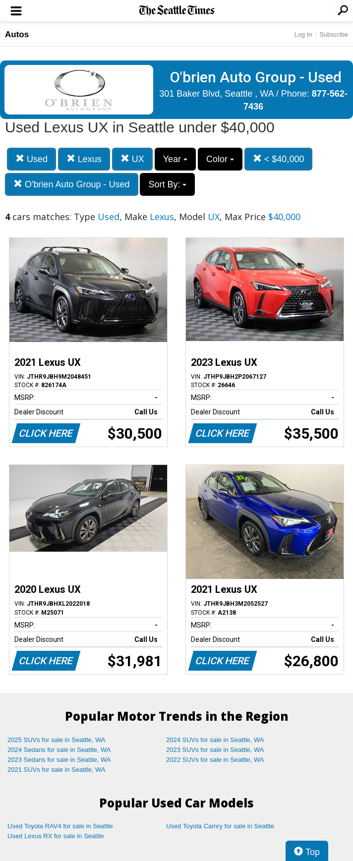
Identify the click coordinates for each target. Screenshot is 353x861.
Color (220, 159)
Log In (303, 34)
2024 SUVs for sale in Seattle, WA (215, 740)
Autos (17, 34)
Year (175, 159)
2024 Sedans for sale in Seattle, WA (59, 749)
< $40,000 (278, 159)
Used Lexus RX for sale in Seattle (55, 836)
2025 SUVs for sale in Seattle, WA (56, 740)
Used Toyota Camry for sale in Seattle (220, 826)
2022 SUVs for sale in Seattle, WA (215, 759)
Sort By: (167, 184)
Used (31, 159)
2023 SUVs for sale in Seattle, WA (215, 749)
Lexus (84, 159)
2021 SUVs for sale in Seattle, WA (56, 769)
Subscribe (333, 34)
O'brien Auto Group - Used (71, 184)
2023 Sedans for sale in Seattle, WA (59, 759)
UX (132, 159)
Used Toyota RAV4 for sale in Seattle (60, 826)
